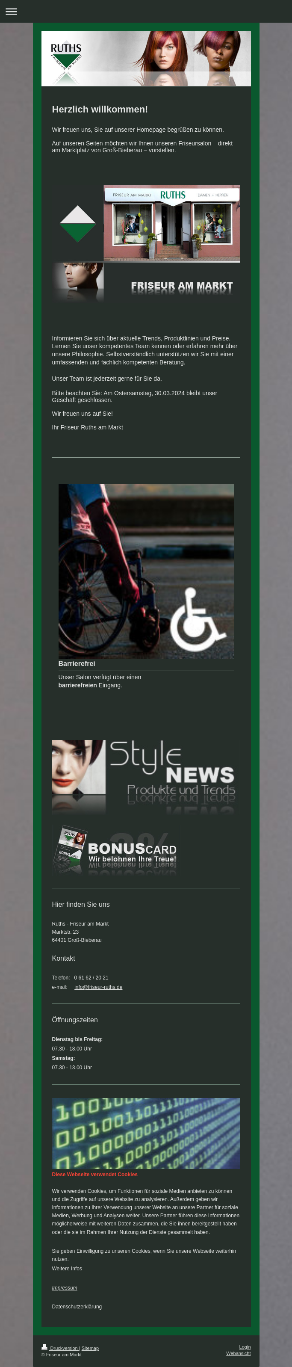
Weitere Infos (67, 1269)
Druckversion (60, 1348)
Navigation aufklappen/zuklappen (146, 11)
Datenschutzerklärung (77, 1307)
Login (245, 1346)
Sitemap (90, 1348)
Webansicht (238, 1353)
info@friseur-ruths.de (98, 987)
